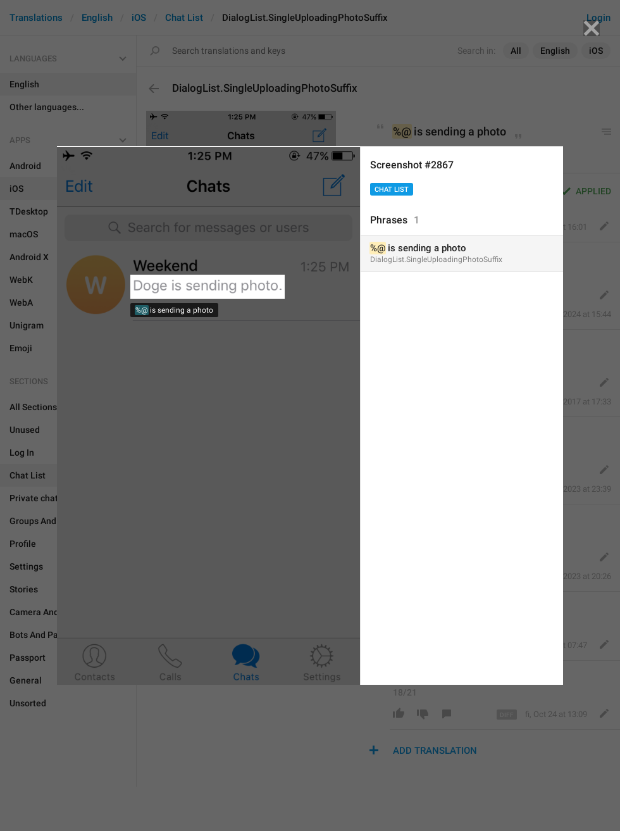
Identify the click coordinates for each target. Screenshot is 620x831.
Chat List (392, 189)
